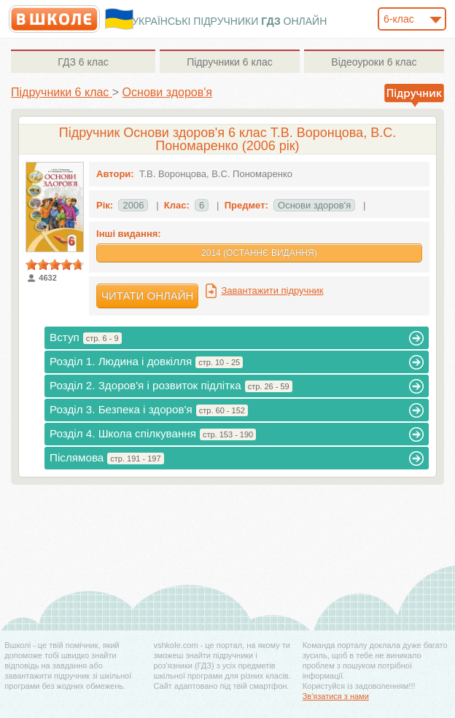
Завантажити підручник (272, 290)
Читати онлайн (147, 295)
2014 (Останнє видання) (259, 253)
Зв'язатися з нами (336, 696)
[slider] (55, 264)
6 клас (83, 62)
